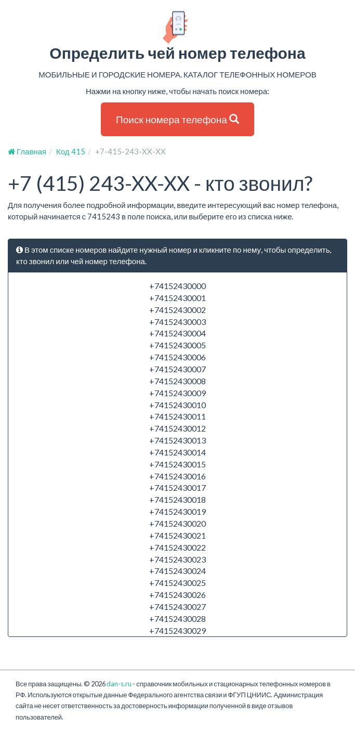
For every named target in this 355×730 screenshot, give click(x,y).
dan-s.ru (119, 684)
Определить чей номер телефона (177, 36)
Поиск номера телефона (177, 119)
